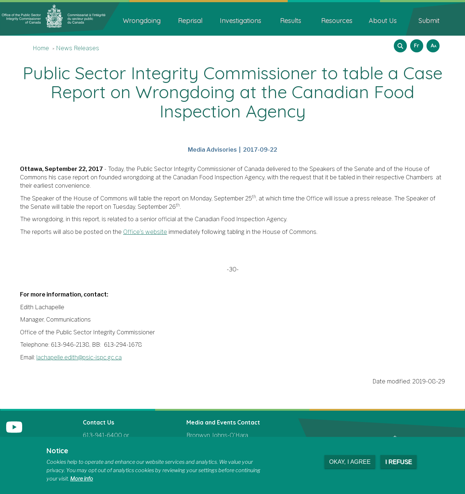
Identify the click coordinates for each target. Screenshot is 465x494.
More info (81, 478)
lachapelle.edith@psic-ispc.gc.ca (79, 357)
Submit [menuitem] (429, 20)
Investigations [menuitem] (240, 20)
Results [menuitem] (290, 20)
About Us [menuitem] (383, 20)
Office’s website (145, 231)
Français (415, 43)
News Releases (77, 48)
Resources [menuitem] (336, 20)
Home (41, 48)
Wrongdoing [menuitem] (142, 20)
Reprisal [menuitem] (190, 20)
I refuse (398, 462)
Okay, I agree (350, 462)
